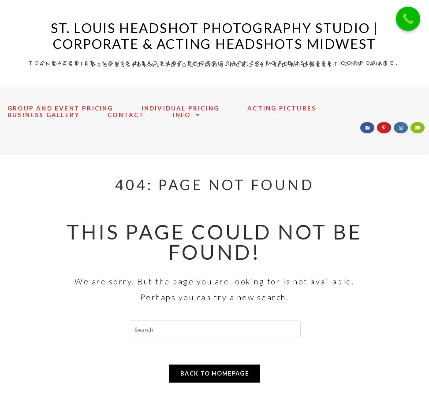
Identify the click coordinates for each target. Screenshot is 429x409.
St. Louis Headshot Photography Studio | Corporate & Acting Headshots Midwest (214, 36)
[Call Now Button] (408, 19)
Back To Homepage (214, 373)
